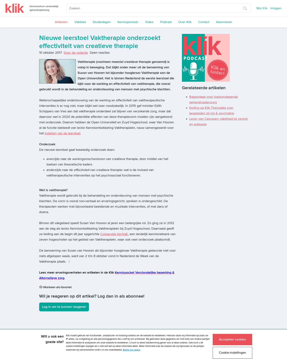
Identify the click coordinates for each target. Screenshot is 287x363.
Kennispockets (128, 22)
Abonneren (224, 22)
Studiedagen (102, 22)
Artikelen (61, 22)
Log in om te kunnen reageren (64, 307)
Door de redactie (76, 53)
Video (149, 22)
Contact (203, 22)
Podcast (166, 22)
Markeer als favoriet (55, 287)
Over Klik (184, 22)
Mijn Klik (261, 8)
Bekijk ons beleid (131, 349)
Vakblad (80, 22)
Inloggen (276, 8)
